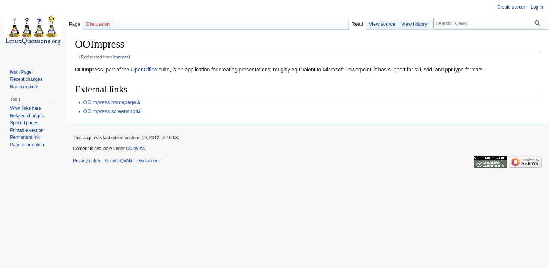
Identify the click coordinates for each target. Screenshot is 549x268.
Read (357, 24)
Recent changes (26, 79)
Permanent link (25, 137)
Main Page (20, 72)
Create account (512, 7)
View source (382, 24)
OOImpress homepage (109, 102)
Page (74, 24)
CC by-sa (135, 148)
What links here (25, 108)
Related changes (27, 115)
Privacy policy (86, 160)
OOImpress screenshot (110, 111)
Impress (121, 56)
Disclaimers (148, 160)
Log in (537, 7)
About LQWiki (118, 160)
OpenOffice (144, 70)
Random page (24, 86)
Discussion (98, 24)
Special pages (24, 122)
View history (414, 24)
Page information (27, 144)
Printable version (26, 130)
